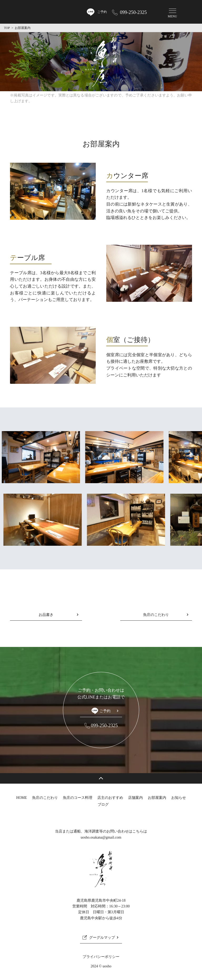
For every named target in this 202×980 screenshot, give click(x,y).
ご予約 (101, 711)
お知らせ (178, 798)
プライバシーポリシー (101, 957)
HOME (21, 798)
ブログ (103, 805)
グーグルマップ (102, 938)
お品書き (46, 615)
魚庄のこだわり (156, 615)
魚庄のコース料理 (77, 798)
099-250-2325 (133, 12)
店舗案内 (135, 798)
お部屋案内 (157, 798)
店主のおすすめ (110, 798)
